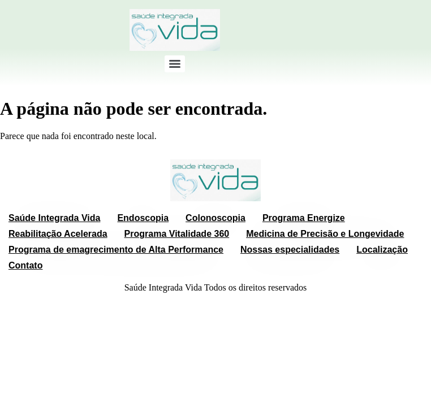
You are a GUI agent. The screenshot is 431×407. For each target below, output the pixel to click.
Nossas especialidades (289, 249)
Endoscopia (143, 218)
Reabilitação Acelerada (57, 234)
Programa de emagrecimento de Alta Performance (115, 249)
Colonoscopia (215, 218)
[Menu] (175, 63)
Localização (382, 249)
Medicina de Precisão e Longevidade (325, 234)
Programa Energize (303, 218)
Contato (25, 265)
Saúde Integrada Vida (54, 218)
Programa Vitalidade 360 (177, 234)
